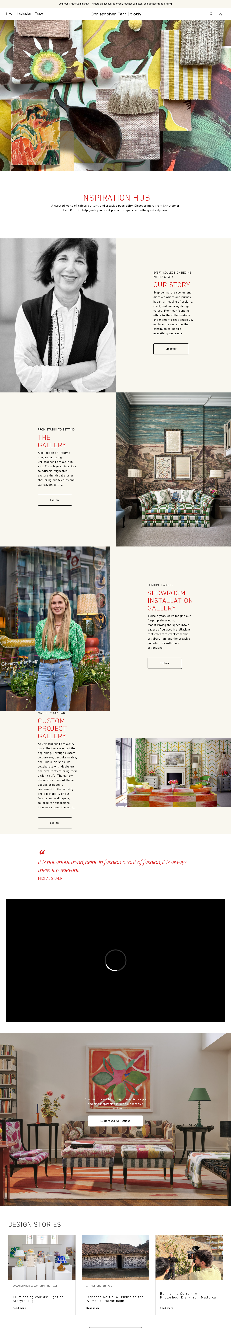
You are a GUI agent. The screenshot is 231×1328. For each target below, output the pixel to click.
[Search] (211, 14)
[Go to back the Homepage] (115, 14)
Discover (171, 349)
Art (88, 1286)
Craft (43, 1286)
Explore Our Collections (115, 1121)
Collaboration (21, 1286)
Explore (55, 500)
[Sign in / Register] (220, 14)
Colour (35, 1286)
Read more (19, 1308)
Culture (96, 1286)
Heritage (52, 1286)
